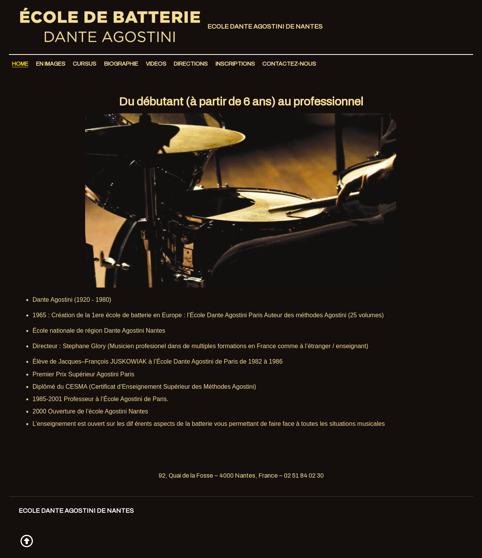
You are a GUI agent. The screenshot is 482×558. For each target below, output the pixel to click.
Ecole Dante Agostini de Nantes (168, 27)
